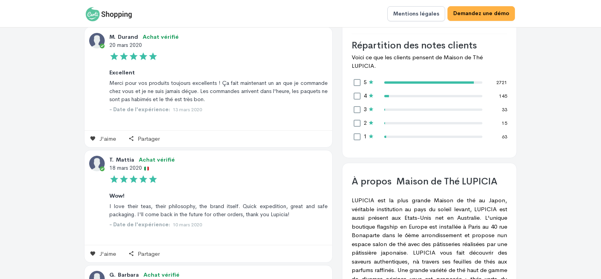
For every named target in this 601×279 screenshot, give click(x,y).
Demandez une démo (481, 13)
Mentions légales (416, 13)
